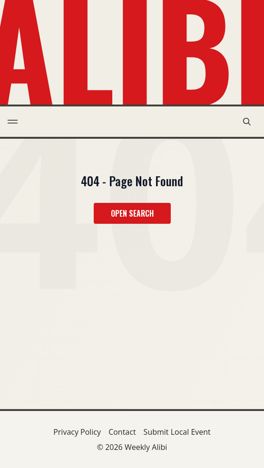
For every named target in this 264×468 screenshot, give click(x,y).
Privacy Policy (77, 432)
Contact (122, 432)
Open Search (132, 213)
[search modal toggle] (246, 121)
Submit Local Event (177, 432)
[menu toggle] (13, 121)
